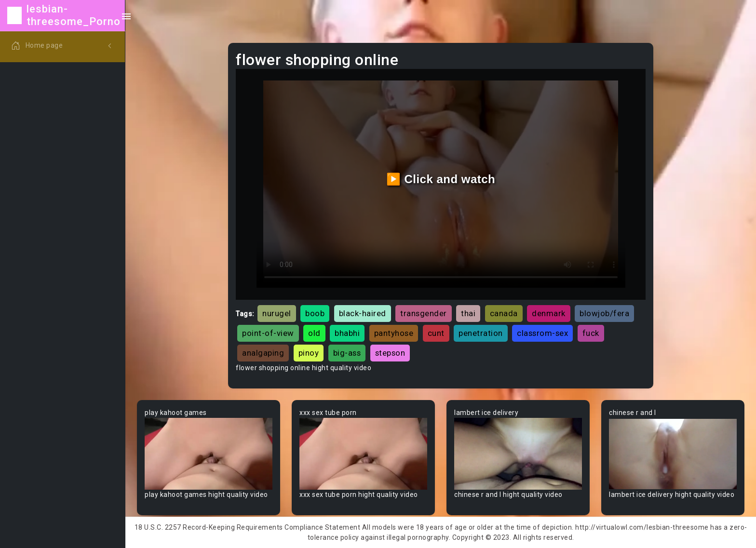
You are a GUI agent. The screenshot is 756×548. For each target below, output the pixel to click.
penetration (481, 333)
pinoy (308, 353)
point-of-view (268, 333)
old (314, 333)
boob (314, 313)
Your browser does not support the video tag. (208, 454)
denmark (549, 313)
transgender (423, 313)
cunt (436, 333)
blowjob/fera (604, 313)
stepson (390, 353)
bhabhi (347, 333)
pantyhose (394, 333)
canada (504, 313)
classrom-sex (542, 333)
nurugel (276, 313)
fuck (590, 333)
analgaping (263, 353)
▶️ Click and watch (441, 179)
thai (468, 313)
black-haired (362, 313)
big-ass (347, 353)
